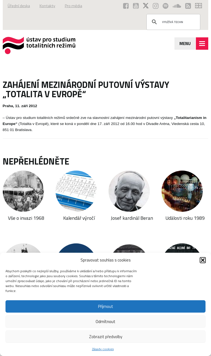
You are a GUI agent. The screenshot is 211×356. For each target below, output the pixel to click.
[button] (203, 260)
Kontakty (47, 6)
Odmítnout (105, 321)
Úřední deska (19, 6)
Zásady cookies (103, 349)
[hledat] (172, 22)
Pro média (73, 6)
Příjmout (105, 306)
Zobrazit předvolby (105, 336)
